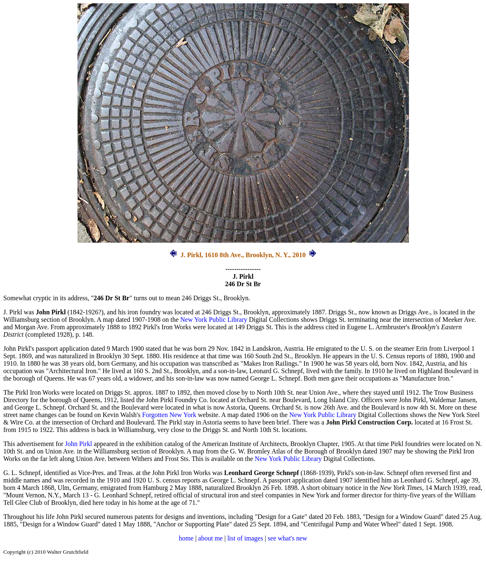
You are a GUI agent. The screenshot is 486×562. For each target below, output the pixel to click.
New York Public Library (213, 319)
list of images (245, 538)
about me (210, 538)
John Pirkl (78, 443)
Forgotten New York (169, 414)
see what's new (287, 538)
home (186, 538)
